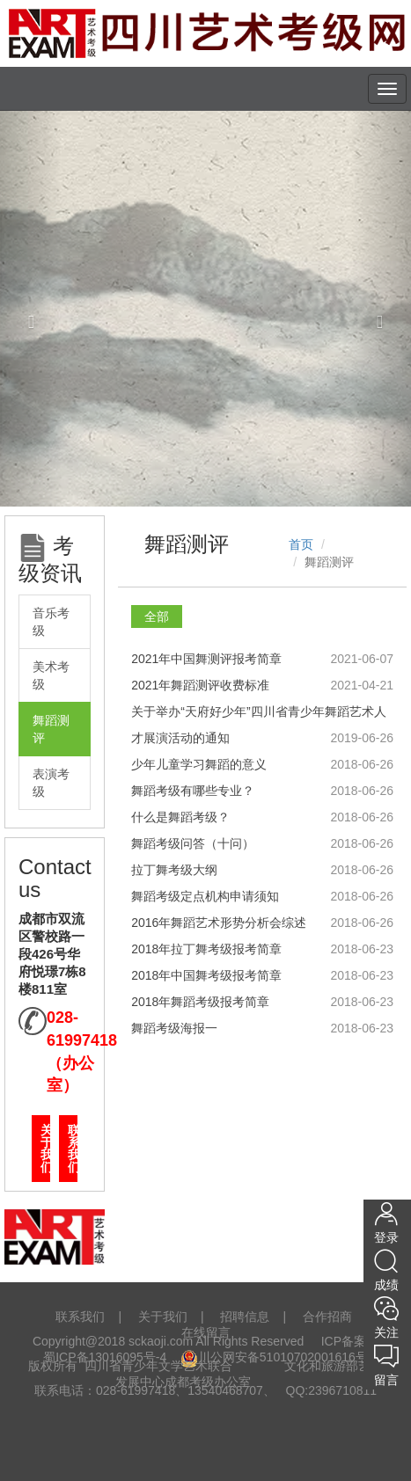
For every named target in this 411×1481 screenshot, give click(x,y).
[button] (31, 308)
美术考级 (51, 675)
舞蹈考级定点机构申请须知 (205, 896)
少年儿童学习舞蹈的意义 (199, 764)
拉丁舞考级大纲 (174, 870)
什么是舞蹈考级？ (180, 817)
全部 (156, 616)
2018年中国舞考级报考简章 (206, 975)
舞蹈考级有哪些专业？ (192, 791)
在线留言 (206, 1332)
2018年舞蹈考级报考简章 (200, 1002)
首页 (301, 544)
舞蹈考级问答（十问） (192, 843)
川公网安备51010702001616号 (274, 1357)
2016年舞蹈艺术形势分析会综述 (218, 923)
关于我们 (45, 1148)
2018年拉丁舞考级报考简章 (206, 949)
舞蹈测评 (51, 729)
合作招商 (327, 1317)
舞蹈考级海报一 (174, 1028)
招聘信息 (244, 1317)
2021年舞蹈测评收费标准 (200, 685)
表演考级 (51, 783)
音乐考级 (51, 622)
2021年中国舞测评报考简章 (206, 659)
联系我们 (72, 1148)
